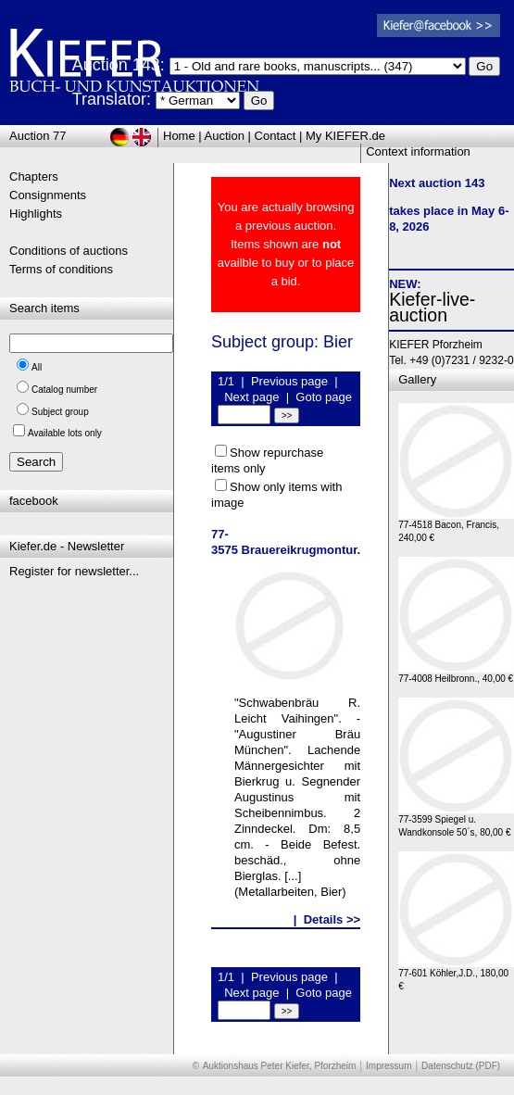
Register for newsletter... (74, 571)
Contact (275, 136)
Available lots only (65, 433)
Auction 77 (37, 136)
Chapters (33, 176)
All (36, 367)
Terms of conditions (61, 269)
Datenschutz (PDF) (460, 1066)
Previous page (289, 381)
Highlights (35, 213)
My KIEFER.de (345, 136)
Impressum (388, 1066)
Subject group (60, 412)
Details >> (332, 919)
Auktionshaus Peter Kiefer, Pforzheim (280, 1066)
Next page (251, 397)
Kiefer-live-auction (432, 307)
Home (179, 136)
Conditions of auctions (68, 251)
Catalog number (64, 389)
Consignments (47, 195)
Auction (224, 136)
